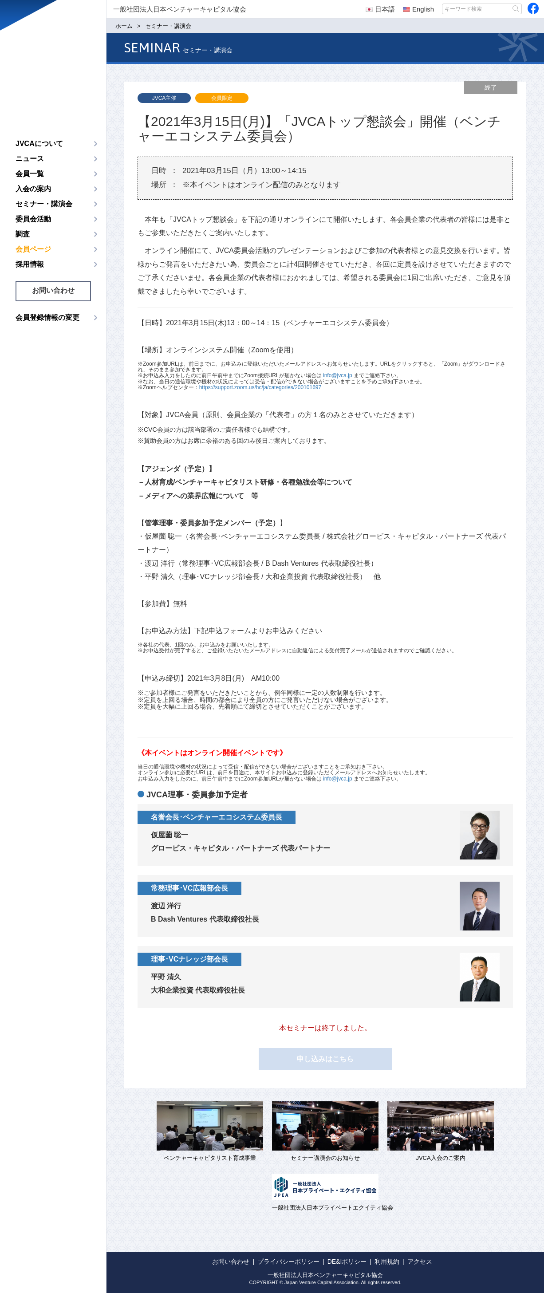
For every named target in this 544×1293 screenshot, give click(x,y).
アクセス (419, 1261)
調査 (23, 234)
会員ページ (33, 249)
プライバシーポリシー (288, 1261)
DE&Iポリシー (347, 1261)
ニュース (30, 158)
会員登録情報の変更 (47, 317)
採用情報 (30, 264)
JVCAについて (39, 143)
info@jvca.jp (337, 375)
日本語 (380, 9)
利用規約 (386, 1261)
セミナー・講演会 (44, 204)
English (418, 9)
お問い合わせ (53, 290)
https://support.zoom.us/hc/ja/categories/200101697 (260, 387)
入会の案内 (33, 189)
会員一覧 (30, 173)
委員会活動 (33, 219)
